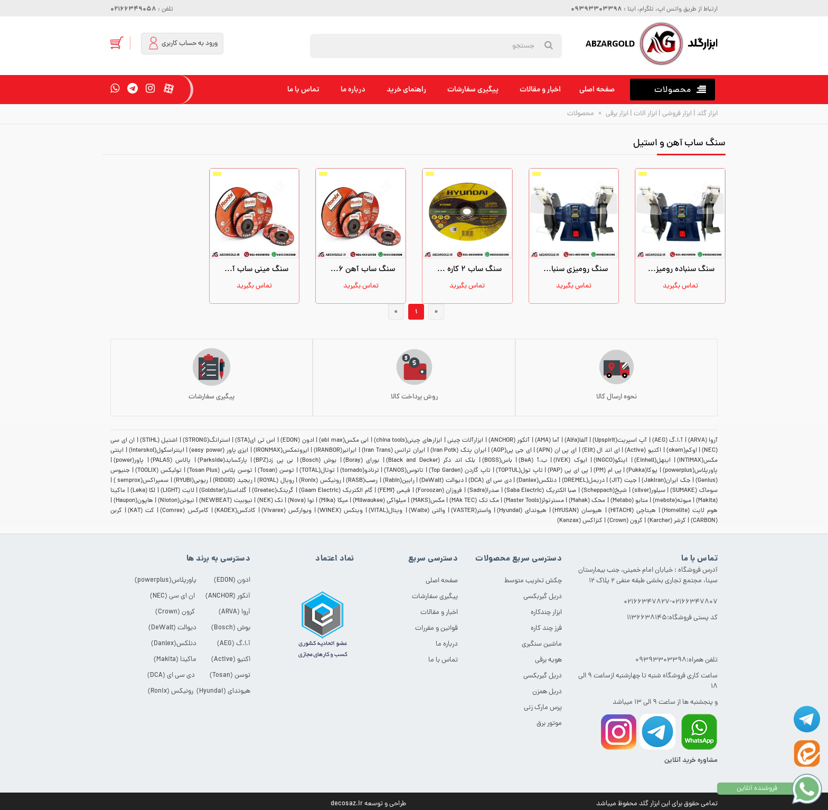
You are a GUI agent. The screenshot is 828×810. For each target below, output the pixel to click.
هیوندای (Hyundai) (522, 511)
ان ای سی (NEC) (172, 596)
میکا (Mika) (333, 501)
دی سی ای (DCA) (489, 481)
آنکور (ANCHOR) (509, 440)
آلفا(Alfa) (576, 440)
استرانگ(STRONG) (206, 440)
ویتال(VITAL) (385, 511)
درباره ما (353, 90)
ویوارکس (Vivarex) (286, 511)
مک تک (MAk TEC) (474, 501)
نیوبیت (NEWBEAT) (225, 501)
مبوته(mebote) (672, 501)
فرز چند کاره (546, 628)
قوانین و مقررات (436, 628)
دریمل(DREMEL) (583, 481)
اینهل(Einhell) (652, 460)
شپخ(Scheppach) (604, 491)
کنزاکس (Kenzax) (580, 521)
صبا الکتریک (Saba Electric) (540, 491)
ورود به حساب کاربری (183, 43)
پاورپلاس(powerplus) (690, 471)
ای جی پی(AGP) (511, 450)
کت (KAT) (141, 511)
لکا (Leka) (143, 491)
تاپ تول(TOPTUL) (519, 471)
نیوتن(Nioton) (176, 501)
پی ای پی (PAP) (568, 471)
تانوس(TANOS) (404, 471)
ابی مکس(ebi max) (344, 440)
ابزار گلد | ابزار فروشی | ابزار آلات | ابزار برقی (661, 114)
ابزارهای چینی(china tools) (408, 440)
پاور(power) (129, 460)
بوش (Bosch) (318, 460)
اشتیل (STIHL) (159, 440)
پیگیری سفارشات (472, 90)
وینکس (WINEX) (340, 511)
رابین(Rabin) (399, 481)
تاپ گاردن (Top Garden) (460, 471)
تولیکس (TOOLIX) (158, 471)
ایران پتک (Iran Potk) (458, 450)
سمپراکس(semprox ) (141, 481)
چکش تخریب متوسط (533, 581)
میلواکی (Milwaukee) (379, 501)
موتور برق (549, 724)
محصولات (580, 114)
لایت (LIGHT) (177, 491)
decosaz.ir (347, 804)
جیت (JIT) (622, 481)
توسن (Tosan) (276, 471)
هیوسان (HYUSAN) (577, 511)
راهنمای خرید (406, 90)
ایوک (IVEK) (570, 460)
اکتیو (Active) (643, 450)
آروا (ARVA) (703, 440)
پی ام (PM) (608, 471)
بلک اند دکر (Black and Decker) (431, 460)
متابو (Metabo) (629, 501)
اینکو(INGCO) (610, 460)
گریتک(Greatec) (273, 491)
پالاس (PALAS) (170, 460)
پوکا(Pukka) (641, 471)
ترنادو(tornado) (359, 471)
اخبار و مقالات (540, 90)
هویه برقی (548, 660)
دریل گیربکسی (542, 597)
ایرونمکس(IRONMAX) (281, 450)
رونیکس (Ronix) (320, 481)
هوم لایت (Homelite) (690, 511)
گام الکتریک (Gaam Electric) (336, 491)
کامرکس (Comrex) (184, 511)
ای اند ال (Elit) (601, 450)
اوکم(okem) (681, 450)
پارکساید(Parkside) (222, 460)
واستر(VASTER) (471, 511)
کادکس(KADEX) (235, 511)
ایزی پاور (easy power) (218, 450)
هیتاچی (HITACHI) (632, 511)
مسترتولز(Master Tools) (534, 501)
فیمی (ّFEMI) (394, 491)
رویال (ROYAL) (275, 481)
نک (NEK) (270, 501)
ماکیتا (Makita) (175, 660)
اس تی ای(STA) (255, 440)
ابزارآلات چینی (465, 440)
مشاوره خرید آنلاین (691, 760)
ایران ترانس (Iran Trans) (393, 450)
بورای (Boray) (361, 460)
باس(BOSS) (497, 460)
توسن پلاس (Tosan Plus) (220, 471)
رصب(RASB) (362, 481)
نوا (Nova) (301, 501)
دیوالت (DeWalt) (441, 481)
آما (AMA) (547, 440)
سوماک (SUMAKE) (694, 491)
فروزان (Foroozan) (439, 491)
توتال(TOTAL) (317, 471)
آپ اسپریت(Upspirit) (619, 440)
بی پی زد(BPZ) (273, 460)
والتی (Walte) (427, 511)
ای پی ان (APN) (557, 450)
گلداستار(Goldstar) (223, 491)
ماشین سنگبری (542, 644)
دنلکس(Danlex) (536, 481)
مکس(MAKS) (428, 501)
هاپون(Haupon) (133, 501)
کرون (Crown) (625, 521)
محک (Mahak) (587, 501)
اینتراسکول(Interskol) (156, 450)
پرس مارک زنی (543, 708)
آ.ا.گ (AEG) (667, 440)
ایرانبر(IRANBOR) (335, 450)
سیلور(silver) (648, 491)
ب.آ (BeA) (533, 460)
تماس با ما (303, 90)
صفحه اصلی (597, 90)
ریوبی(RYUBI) (191, 481)
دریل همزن (547, 692)
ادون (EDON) (297, 440)
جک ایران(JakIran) (666, 481)
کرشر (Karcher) (666, 521)
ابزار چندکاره (546, 613)
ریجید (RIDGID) (232, 481)
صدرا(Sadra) (483, 491)
